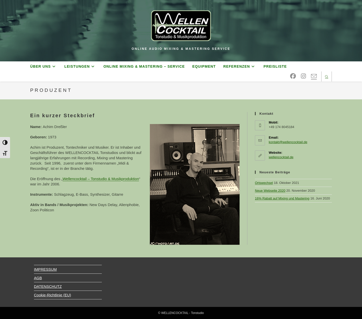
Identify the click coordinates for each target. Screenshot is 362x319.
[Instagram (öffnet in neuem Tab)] (303, 76)
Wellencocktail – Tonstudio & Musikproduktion (101, 179)
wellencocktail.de (281, 157)
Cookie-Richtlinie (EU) (52, 295)
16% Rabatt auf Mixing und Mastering (282, 198)
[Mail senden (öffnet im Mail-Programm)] (314, 76)
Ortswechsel (264, 183)
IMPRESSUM (45, 269)
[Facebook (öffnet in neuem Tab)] (293, 76)
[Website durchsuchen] (326, 77)
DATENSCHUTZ (48, 286)
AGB (38, 278)
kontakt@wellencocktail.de (288, 142)
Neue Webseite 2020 (270, 190)
